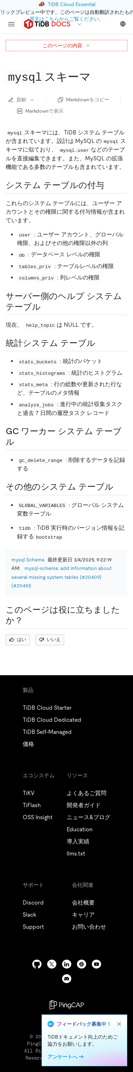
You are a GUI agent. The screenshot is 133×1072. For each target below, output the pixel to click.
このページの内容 (67, 45)
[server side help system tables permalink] (46, 307)
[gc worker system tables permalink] (20, 442)
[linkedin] (66, 964)
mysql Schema (28, 559)
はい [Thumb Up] (17, 639)
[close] (119, 1024)
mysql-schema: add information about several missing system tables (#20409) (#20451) (61, 576)
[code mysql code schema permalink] (96, 76)
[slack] (81, 964)
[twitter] (51, 964)
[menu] (11, 24)
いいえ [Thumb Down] (50, 639)
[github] (36, 964)
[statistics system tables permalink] (101, 343)
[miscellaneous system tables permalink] (119, 486)
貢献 (22, 99)
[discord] (66, 978)
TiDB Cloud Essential (71, 4)
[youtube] (96, 964)
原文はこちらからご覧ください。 (66, 19)
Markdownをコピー (83, 99)
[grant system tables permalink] (110, 185)
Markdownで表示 (40, 111)
